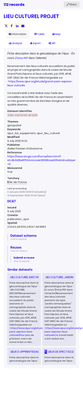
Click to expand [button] (18, 239)
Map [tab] (56, 34)
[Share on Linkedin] (17, 25)
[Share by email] (22, 25)
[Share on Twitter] (6, 25)
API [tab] (52, 43)
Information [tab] (18, 34)
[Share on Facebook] (11, 25)
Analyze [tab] (15, 43)
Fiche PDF (22, 58)
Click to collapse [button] (18, 250)
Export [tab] (35, 43)
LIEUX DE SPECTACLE (61, 352)
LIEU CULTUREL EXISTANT (25, 277)
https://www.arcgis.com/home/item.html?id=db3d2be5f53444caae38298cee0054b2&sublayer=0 (41, 160)
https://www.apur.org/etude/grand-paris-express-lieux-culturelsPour (31, 332)
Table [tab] (39, 34)
